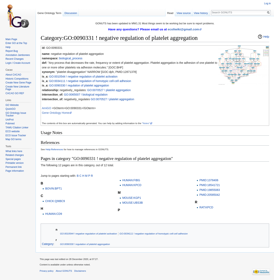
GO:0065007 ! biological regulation (86, 94)
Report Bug (11, 51)
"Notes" (146, 123)
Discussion (71, 13)
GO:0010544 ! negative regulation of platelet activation (83, 76)
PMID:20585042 (209, 194)
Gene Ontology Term (49, 13)
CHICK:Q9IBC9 (55, 201)
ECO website (12, 131)
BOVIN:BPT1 (53, 188)
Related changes (14, 155)
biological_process (70, 58)
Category (47, 244)
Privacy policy (46, 271)
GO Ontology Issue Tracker (15, 114)
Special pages (13, 159)
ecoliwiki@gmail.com (183, 29)
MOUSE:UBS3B (132, 202)
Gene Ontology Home (55, 112)
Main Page (11, 39)
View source (184, 13)
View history (201, 13)
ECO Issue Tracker (15, 135)
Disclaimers (80, 271)
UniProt (9, 119)
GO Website (12, 105)
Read (170, 13)
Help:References (54, 149)
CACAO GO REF (14, 93)
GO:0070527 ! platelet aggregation (109, 90)
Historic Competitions (16, 78)
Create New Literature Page (17, 88)
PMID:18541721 (209, 185)
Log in (267, 3)
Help (266, 36)
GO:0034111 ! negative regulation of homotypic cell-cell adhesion (90, 81)
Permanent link (13, 167)
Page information (14, 170)
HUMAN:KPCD (131, 185)
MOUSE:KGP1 (131, 197)
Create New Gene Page (18, 82)
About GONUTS (64, 271)
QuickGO (10, 109)
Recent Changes (14, 58)
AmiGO (46, 108)
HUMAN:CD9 (53, 213)
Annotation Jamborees (17, 55)
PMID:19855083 (209, 190)
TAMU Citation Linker (16, 127)
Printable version (14, 163)
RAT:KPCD (206, 207)
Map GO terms (13, 139)
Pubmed (10, 123)
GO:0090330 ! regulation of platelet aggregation (79, 85)
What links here (13, 151)
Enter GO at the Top (16, 43)
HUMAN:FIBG (131, 180)
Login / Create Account (17, 63)
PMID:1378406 (208, 180)
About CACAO (13, 74)
